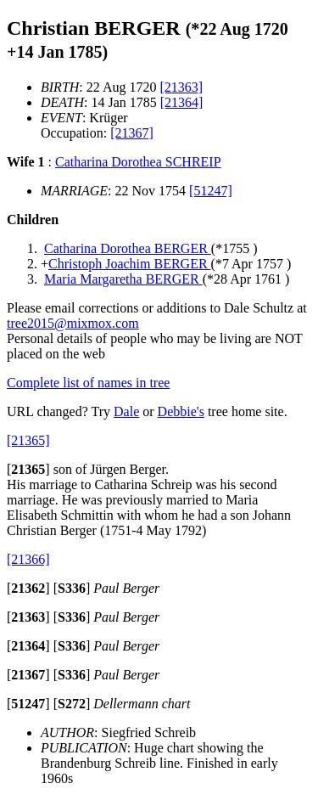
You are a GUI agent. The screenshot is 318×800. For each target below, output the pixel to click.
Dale (126, 411)
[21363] (181, 87)
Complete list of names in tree (88, 382)
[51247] (210, 190)
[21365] (28, 440)
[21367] (131, 133)
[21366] (28, 559)
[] (28, 469)
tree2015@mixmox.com (73, 323)
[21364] (182, 102)
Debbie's (181, 411)
